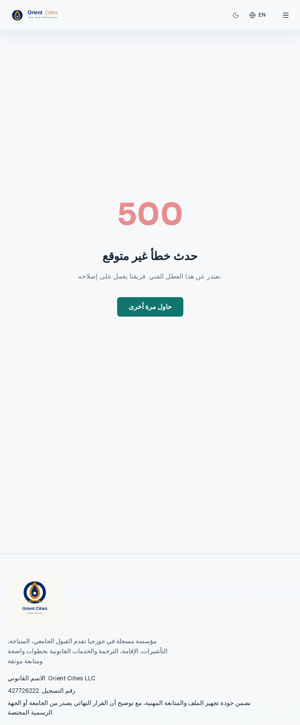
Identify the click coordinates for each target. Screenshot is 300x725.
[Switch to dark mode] (235, 15)
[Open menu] (285, 15)
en (257, 15)
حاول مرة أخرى (150, 307)
